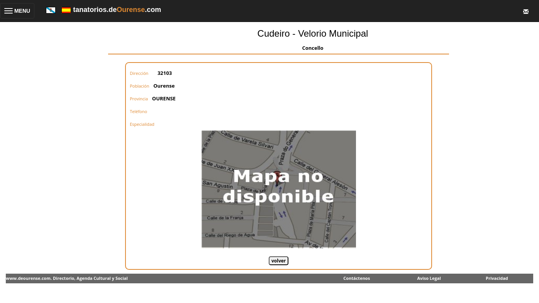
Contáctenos (356, 278)
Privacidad (497, 278)
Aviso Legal (429, 278)
